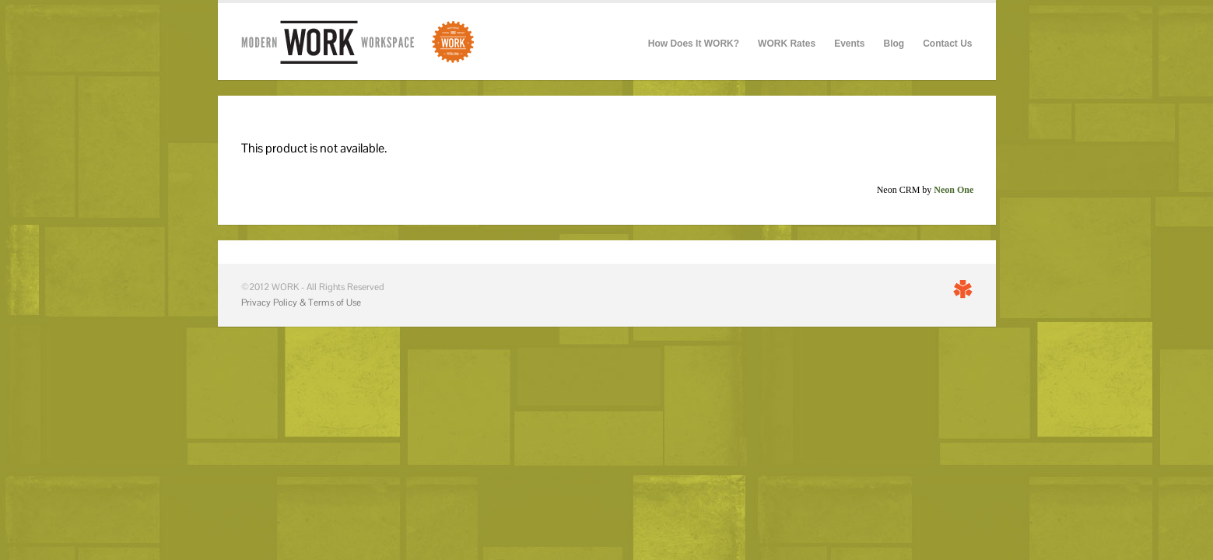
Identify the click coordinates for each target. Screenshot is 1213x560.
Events (849, 43)
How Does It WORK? (693, 43)
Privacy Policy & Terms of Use (301, 302)
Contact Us (947, 43)
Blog (893, 43)
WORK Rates (786, 43)
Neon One (953, 189)
